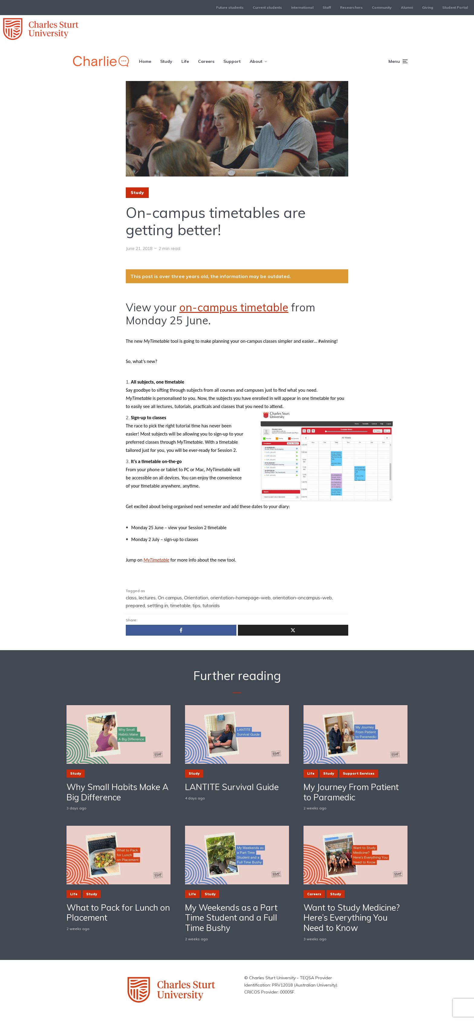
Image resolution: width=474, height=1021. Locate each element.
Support (232, 61)
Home (145, 61)
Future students (230, 7)
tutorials (211, 605)
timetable (180, 605)
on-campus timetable (233, 307)
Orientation (196, 598)
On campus (170, 598)
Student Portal (455, 7)
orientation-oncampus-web (302, 598)
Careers (206, 61)
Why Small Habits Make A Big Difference (118, 792)
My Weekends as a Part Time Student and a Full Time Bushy (231, 918)
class (131, 598)
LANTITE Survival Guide (232, 787)
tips (196, 605)
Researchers (351, 7)
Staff (327, 7)
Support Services (359, 773)
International (302, 7)
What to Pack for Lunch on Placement (118, 913)
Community (382, 7)
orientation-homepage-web (240, 598)
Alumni (407, 7)
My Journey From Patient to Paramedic (351, 792)
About (256, 61)
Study (166, 61)
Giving (427, 7)
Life (185, 61)
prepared (135, 605)
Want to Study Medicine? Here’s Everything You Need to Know (352, 918)
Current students (267, 7)
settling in (157, 605)
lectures (147, 598)
